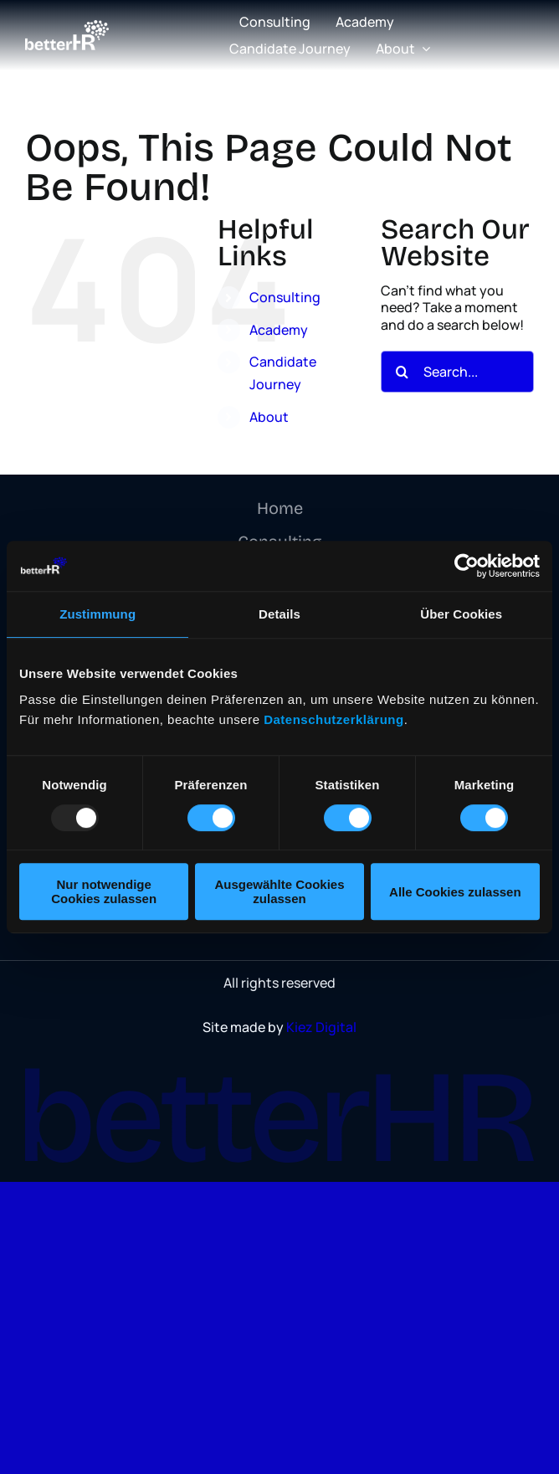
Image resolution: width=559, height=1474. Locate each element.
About (269, 417)
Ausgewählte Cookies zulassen (279, 891)
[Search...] (457, 372)
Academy (278, 330)
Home (280, 508)
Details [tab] (279, 614)
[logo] (67, 27)
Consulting (285, 297)
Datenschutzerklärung (334, 719)
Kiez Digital (321, 1027)
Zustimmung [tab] (97, 614)
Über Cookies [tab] (461, 614)
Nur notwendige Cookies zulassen (103, 891)
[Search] (402, 372)
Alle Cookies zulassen (455, 892)
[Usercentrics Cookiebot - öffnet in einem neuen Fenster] (466, 565)
